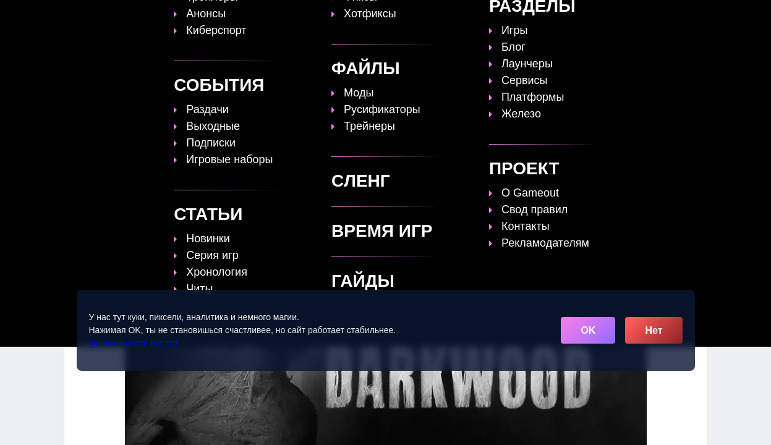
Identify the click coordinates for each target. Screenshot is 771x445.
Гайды (327, 17)
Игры (584, 17)
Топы (281, 17)
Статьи (376, 17)
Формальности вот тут (134, 343)
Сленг (541, 17)
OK (588, 330)
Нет (653, 330)
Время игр (434, 17)
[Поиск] (674, 15)
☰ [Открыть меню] (697, 16)
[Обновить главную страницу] (141, 16)
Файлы (493, 17)
